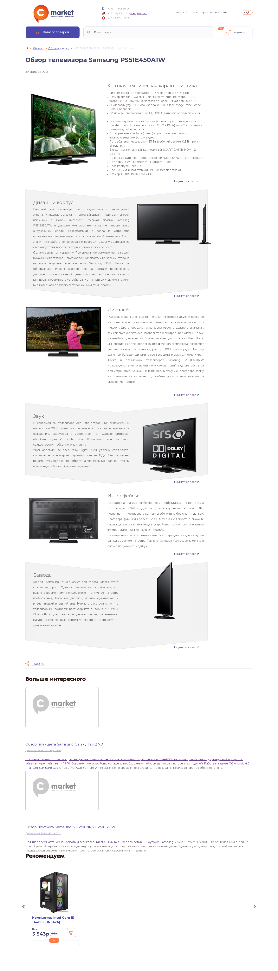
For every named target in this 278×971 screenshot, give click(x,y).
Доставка (192, 12)
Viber (133, 13)
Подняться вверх (186, 181)
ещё (246, 12)
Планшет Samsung (38, 767)
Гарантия (206, 12)
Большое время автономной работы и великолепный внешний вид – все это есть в (84, 842)
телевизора (64, 209)
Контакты (221, 12)
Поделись (38, 663)
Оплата (179, 12)
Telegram (142, 13)
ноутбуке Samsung (159, 842)
